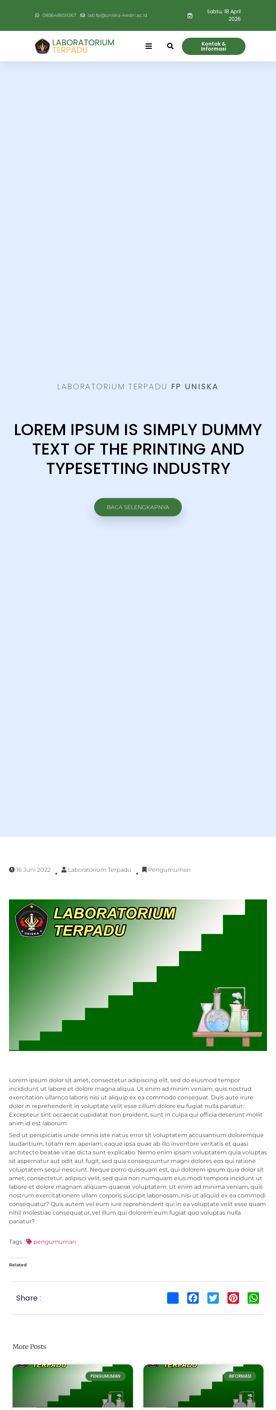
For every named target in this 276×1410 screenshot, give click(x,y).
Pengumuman (169, 869)
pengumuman (51, 1241)
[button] (149, 46)
